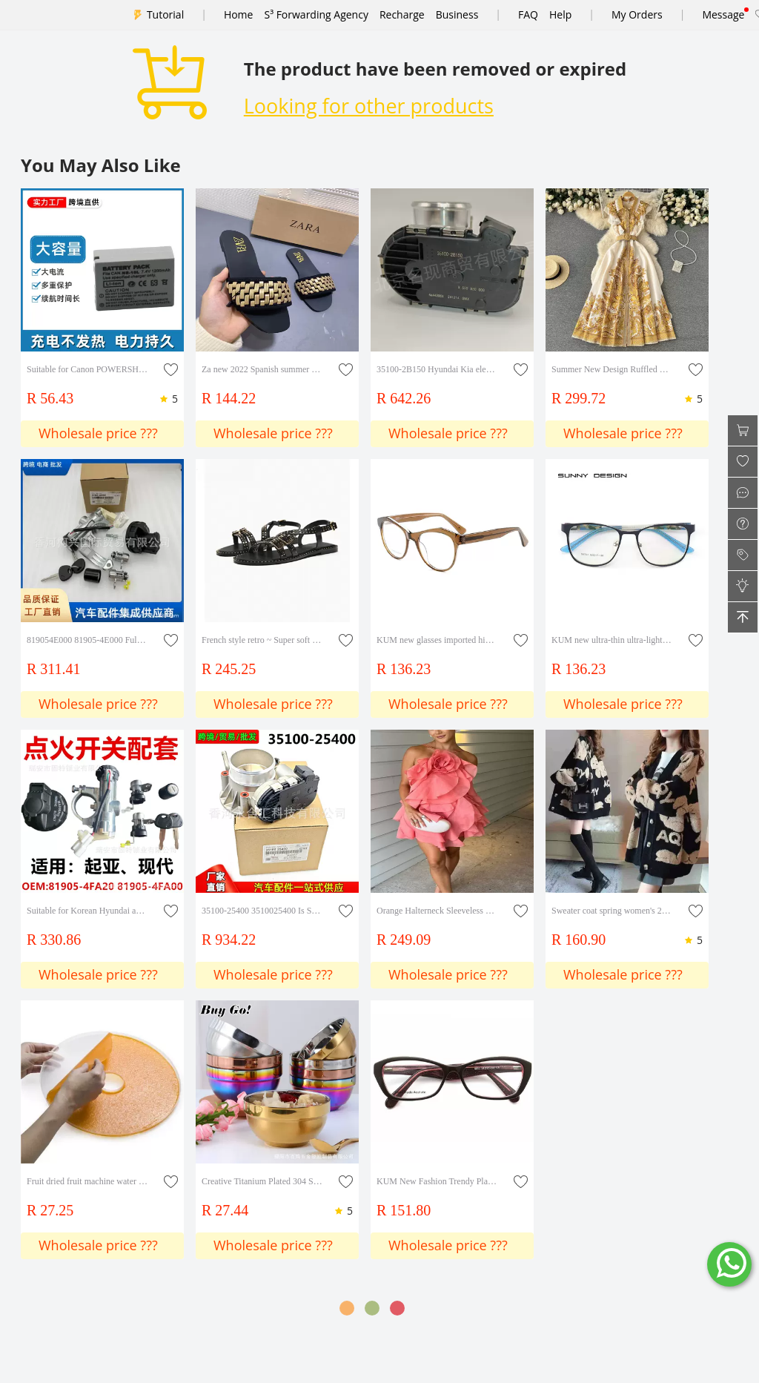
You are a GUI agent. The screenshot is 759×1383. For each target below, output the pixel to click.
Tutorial (165, 14)
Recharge (402, 14)
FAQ (528, 14)
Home (238, 14)
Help (560, 14)
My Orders (637, 14)
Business (457, 14)
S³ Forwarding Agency (316, 14)
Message (723, 14)
